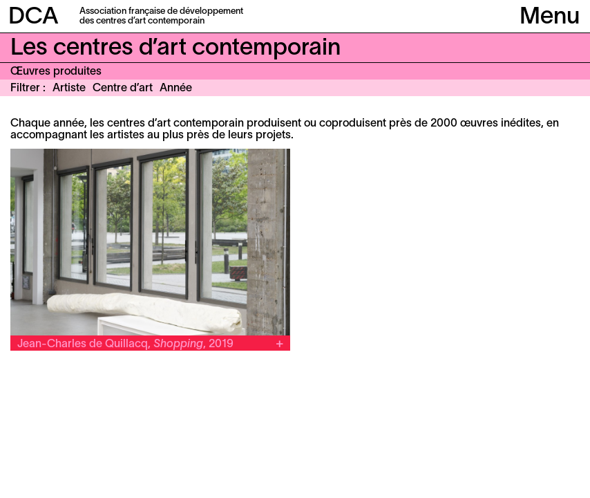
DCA (33, 17)
